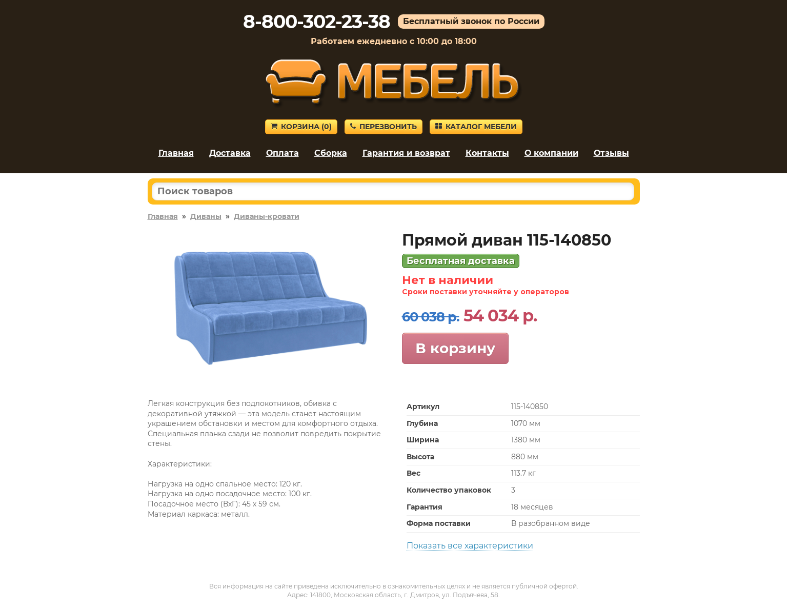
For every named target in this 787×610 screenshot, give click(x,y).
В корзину (455, 348)
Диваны (205, 216)
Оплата (282, 153)
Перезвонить (383, 126)
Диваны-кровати (266, 216)
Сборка (330, 153)
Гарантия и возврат (406, 153)
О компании (551, 153)
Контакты (487, 153)
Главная (176, 153)
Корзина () (301, 126)
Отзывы (611, 153)
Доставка (230, 153)
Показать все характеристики (470, 546)
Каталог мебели (476, 126)
